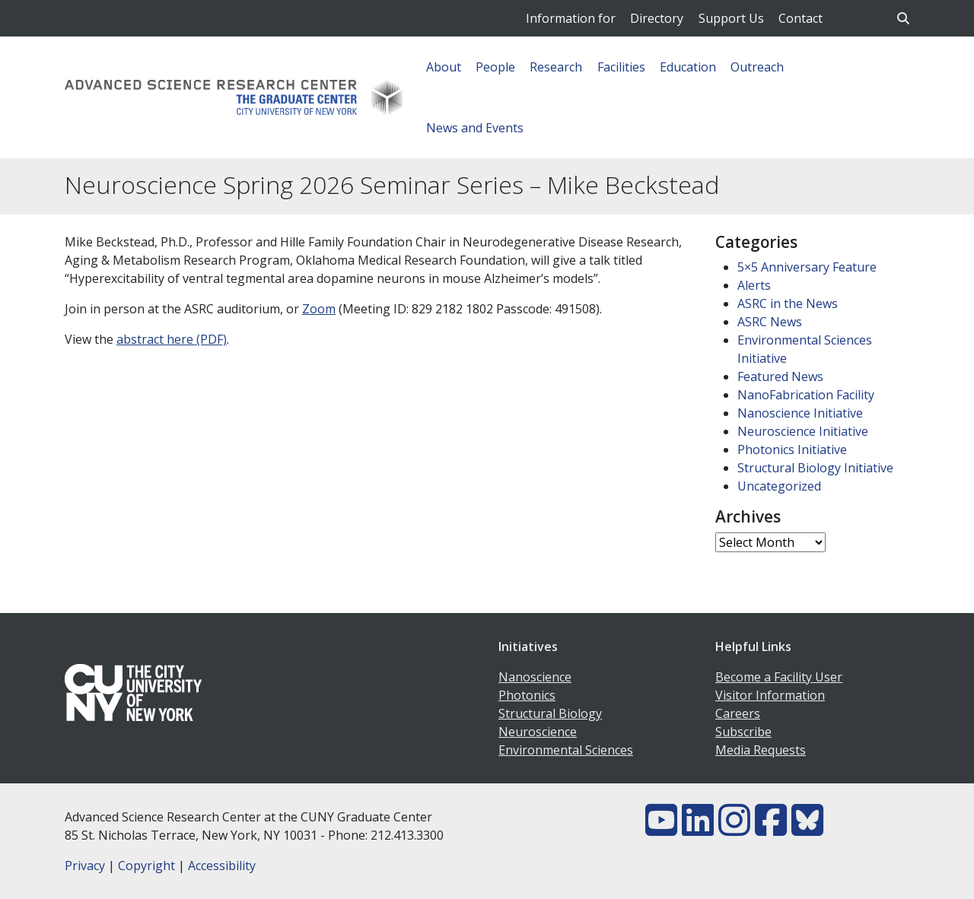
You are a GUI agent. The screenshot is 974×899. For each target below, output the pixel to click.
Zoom (319, 308)
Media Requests (760, 750)
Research (556, 67)
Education (688, 67)
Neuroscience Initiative (802, 431)
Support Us (731, 18)
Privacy (85, 865)
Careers (737, 713)
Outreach (757, 67)
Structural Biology (550, 713)
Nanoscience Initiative (800, 413)
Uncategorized (779, 486)
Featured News (780, 376)
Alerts (754, 285)
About (443, 67)
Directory (656, 18)
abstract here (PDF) (171, 339)
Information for (571, 18)
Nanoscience (534, 677)
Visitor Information (770, 695)
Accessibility (222, 865)
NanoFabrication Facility (805, 394)
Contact (800, 18)
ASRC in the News (787, 303)
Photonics (526, 695)
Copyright (146, 865)
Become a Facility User (778, 677)
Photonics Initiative (792, 449)
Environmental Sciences (565, 750)
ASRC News (769, 321)
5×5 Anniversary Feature (807, 267)
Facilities (621, 67)
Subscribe (743, 731)
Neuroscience (537, 731)
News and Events (475, 128)
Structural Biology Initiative (815, 467)
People (495, 67)
